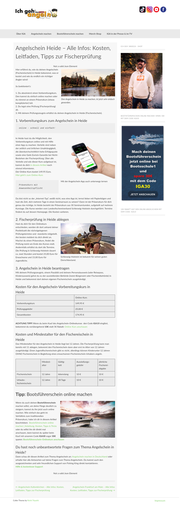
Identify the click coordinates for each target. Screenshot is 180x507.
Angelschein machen (41, 33)
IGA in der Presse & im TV (119, 33)
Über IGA (20, 33)
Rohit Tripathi (33, 500)
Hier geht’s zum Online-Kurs (29, 175)
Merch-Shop (95, 33)
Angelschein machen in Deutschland (89, 456)
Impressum (160, 500)
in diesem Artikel (38, 165)
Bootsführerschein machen (70, 33)
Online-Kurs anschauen (76, 326)
